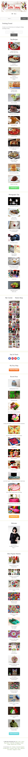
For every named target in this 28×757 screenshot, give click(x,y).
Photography (17, 742)
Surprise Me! (14, 516)
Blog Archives (6, 742)
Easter (19, 748)
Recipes (22, 742)
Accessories (12, 748)
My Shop (19, 744)
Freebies (19, 749)
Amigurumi (15, 749)
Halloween (22, 748)
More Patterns (14, 733)
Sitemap (8, 744)
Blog (17, 741)
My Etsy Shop (14, 369)
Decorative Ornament (20, 746)
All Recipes (14, 187)
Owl (10, 746)
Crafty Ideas (12, 742)
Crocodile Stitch (6, 748)
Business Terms (14, 744)
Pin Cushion (9, 749)
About (19, 741)
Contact (22, 741)
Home (16, 748)
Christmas (14, 746)
